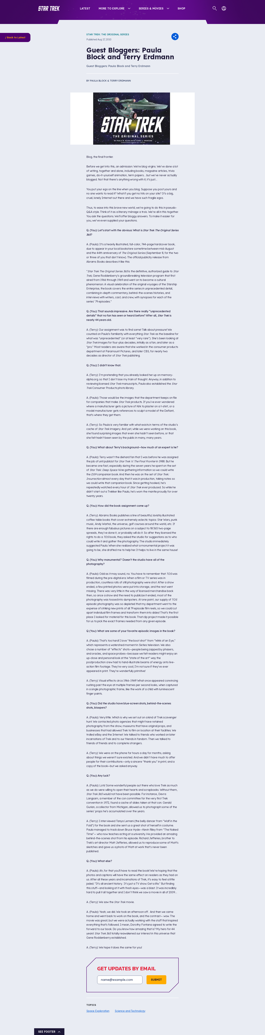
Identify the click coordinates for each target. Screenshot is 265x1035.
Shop (181, 8)
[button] (49, 8)
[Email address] (119, 980)
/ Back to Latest (15, 37)
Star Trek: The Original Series (107, 34)
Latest (85, 8)
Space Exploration (97, 1011)
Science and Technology (130, 1011)
